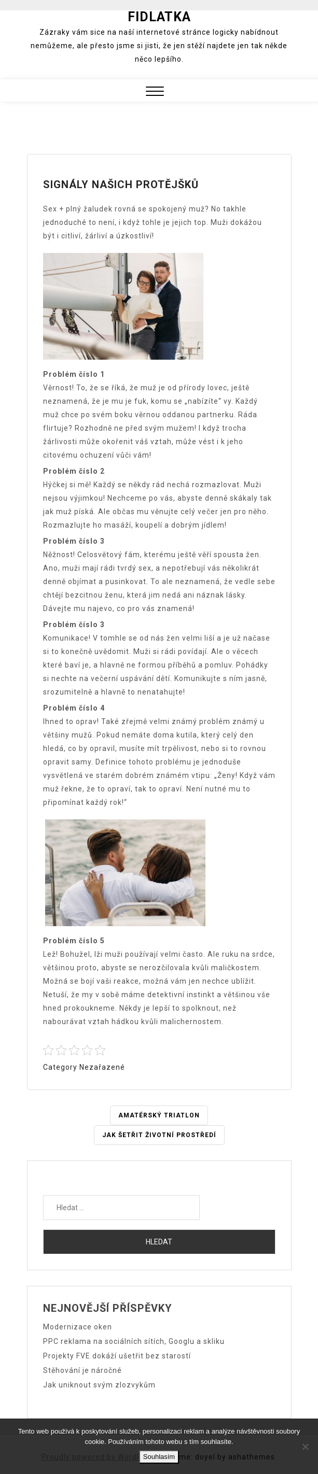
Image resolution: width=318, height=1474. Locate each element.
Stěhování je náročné (82, 1370)
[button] (155, 92)
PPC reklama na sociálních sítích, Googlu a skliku (134, 1341)
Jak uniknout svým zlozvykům (99, 1385)
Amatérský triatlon (159, 1115)
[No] (305, 1446)
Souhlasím (159, 1457)
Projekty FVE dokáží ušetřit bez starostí (117, 1356)
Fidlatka (159, 16)
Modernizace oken (77, 1327)
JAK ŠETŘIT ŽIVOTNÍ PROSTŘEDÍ (159, 1135)
